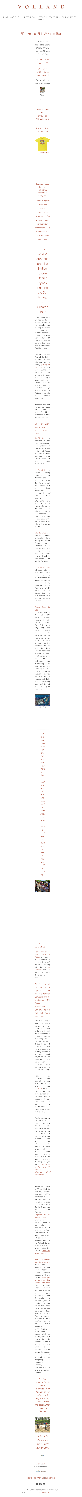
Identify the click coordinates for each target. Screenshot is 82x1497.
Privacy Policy (44, 1492)
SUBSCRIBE (50, 1478)
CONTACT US (39, 1478)
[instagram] (40, 1484)
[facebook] (37, 1484)
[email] (44, 1484)
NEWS (29, 1478)
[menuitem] (5, 17)
